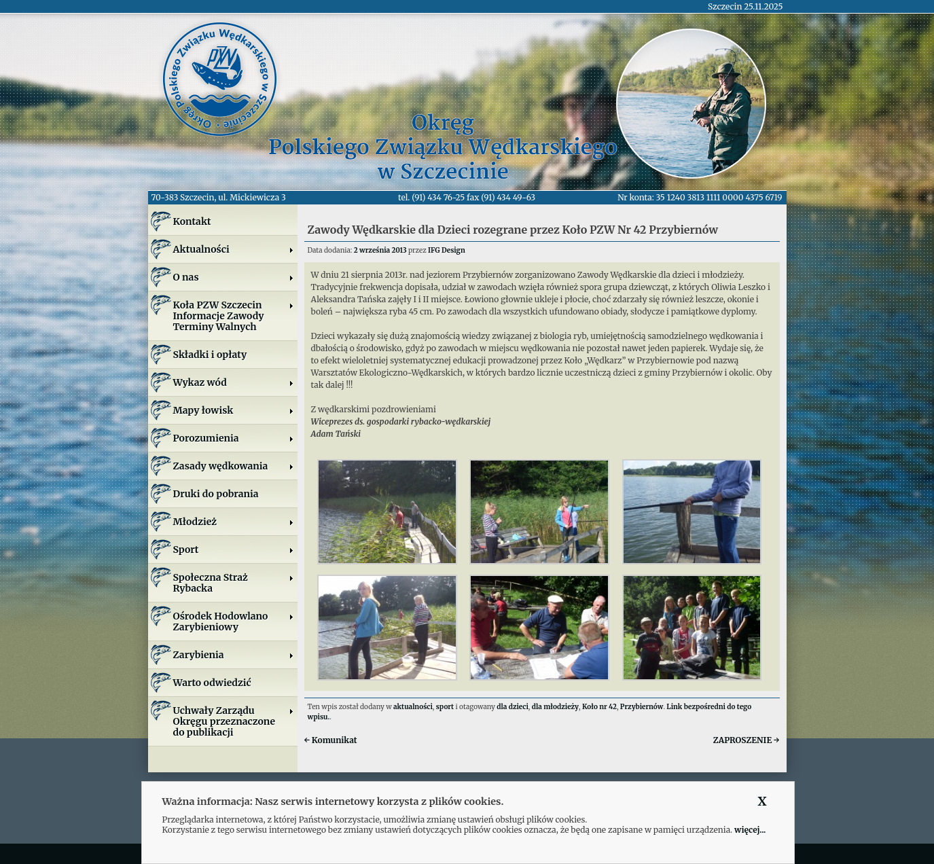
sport (445, 706)
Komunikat (330, 740)
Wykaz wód (233, 382)
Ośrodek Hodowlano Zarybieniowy (233, 621)
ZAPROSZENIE (746, 740)
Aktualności (233, 249)
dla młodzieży (555, 706)
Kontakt (192, 221)
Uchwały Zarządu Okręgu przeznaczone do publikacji (233, 721)
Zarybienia (233, 655)
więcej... (750, 830)
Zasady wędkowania (233, 466)
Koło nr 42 (599, 706)
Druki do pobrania (216, 494)
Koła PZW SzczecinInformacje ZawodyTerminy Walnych (233, 316)
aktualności (413, 706)
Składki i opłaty (210, 354)
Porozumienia (233, 438)
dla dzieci (512, 706)
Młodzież (233, 522)
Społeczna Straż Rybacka (233, 582)
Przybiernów (642, 706)
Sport (233, 549)
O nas (233, 277)
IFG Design (446, 250)
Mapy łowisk (233, 410)
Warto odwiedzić (212, 683)
